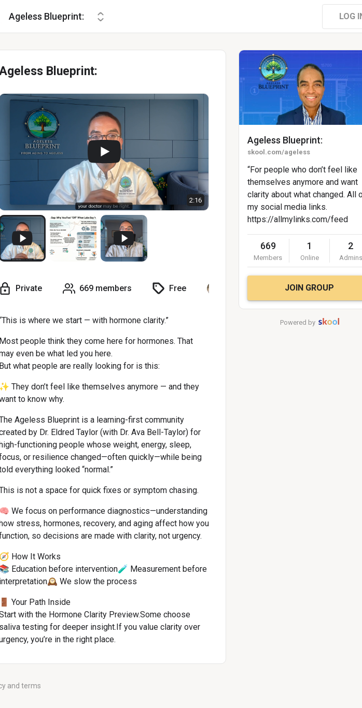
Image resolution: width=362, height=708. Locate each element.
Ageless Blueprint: (285, 140)
